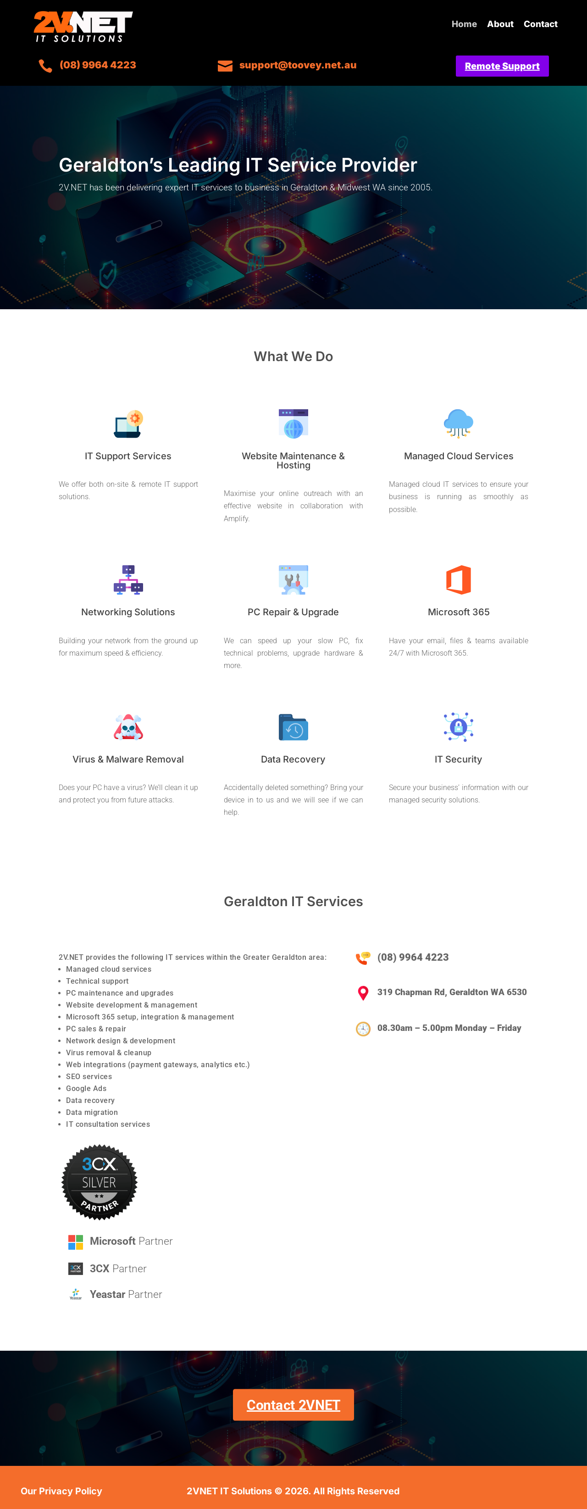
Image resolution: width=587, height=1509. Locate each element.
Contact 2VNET (293, 1405)
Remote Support (502, 66)
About (500, 25)
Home (464, 25)
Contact (541, 25)
